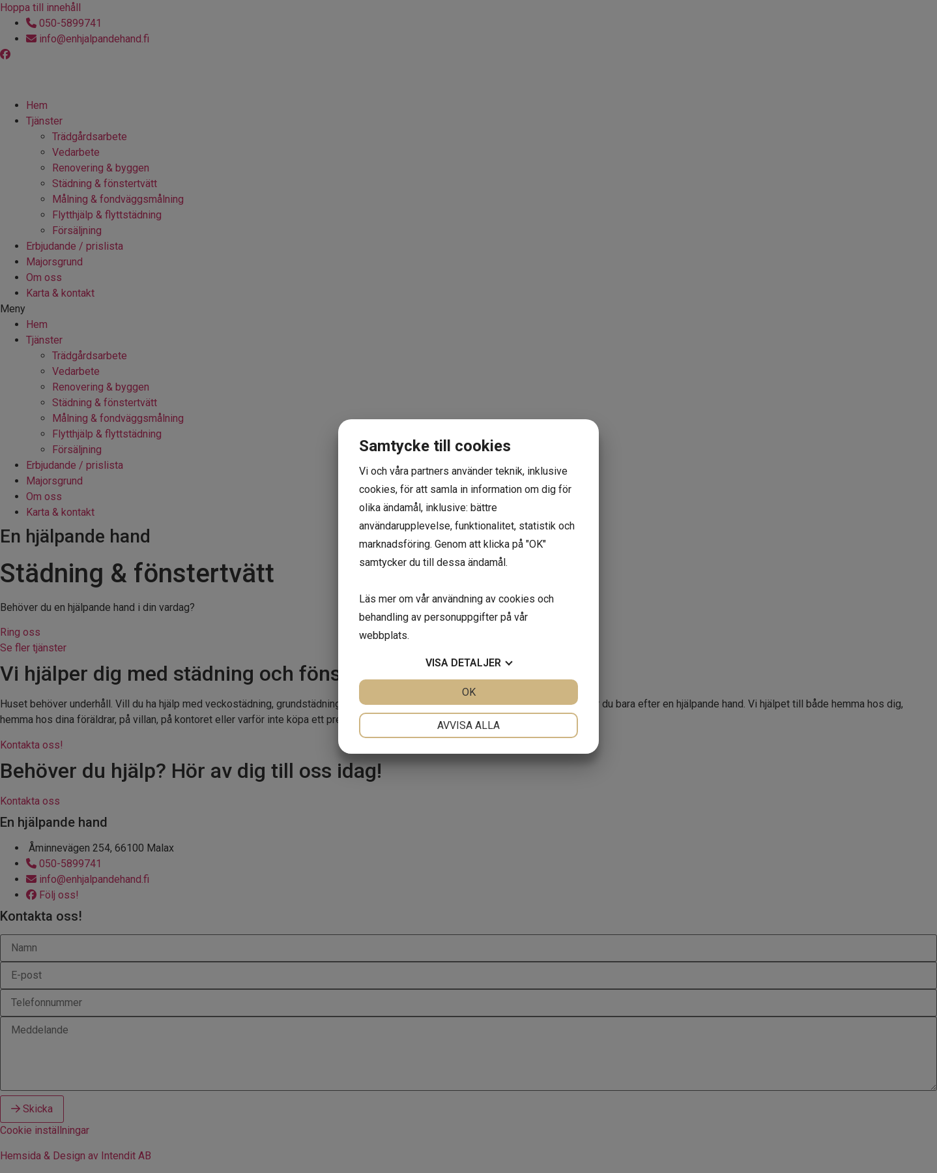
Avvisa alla (468, 725)
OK (469, 692)
